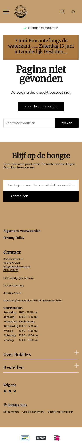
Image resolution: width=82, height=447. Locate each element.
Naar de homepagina (41, 106)
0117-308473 (10, 270)
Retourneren (11, 412)
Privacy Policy (13, 238)
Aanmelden (19, 196)
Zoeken (66, 123)
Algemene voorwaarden (21, 231)
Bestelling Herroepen (60, 412)
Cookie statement (33, 412)
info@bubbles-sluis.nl (16, 266)
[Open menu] (6, 11)
